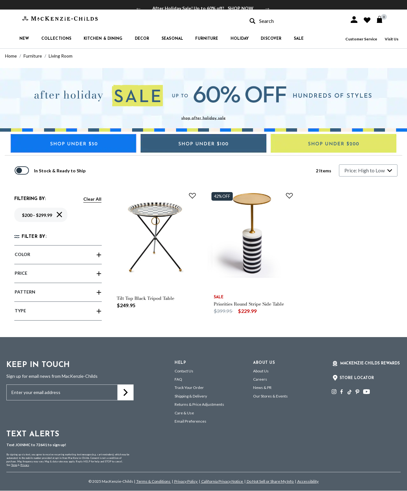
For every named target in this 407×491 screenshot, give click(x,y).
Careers (260, 379)
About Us (261, 371)
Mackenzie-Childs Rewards (370, 363)
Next (267, 8)
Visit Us (391, 39)
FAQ (178, 379)
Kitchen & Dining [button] (103, 39)
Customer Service (361, 39)
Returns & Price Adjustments (199, 404)
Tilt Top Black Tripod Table (145, 298)
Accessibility (308, 481)
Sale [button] (299, 39)
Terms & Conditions (153, 481)
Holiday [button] (240, 39)
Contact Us (184, 371)
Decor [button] (142, 39)
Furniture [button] (206, 39)
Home (11, 56)
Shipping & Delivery (191, 396)
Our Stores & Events (270, 396)
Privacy (24, 465)
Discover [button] (271, 39)
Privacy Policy (186, 481)
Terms (14, 465)
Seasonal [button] (172, 39)
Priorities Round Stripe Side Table (249, 304)
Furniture (33, 56)
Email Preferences (190, 421)
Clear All (92, 199)
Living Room (60, 56)
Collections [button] (56, 39)
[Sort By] (368, 170)
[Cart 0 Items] (382, 19)
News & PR (262, 387)
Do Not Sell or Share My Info (270, 481)
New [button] (24, 39)
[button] (354, 19)
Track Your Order (189, 387)
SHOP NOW (240, 8)
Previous (138, 8)
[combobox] (293, 20)
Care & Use (184, 413)
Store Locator (357, 378)
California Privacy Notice (222, 481)
